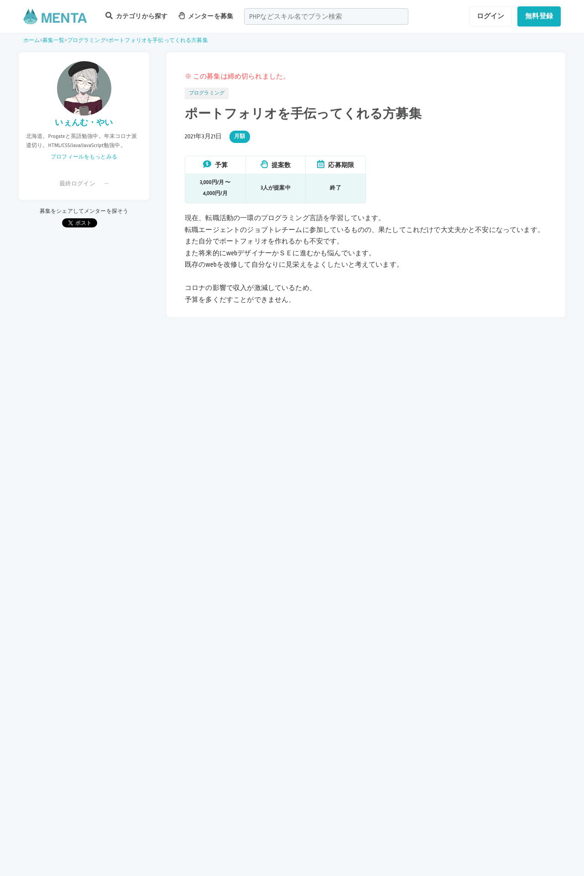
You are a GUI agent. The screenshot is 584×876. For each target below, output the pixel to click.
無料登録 (539, 16)
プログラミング (86, 40)
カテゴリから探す (136, 16)
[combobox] (326, 16)
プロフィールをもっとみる (84, 157)
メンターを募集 (205, 16)
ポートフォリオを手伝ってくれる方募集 (158, 40)
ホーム (31, 40)
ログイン (491, 16)
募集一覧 (53, 40)
